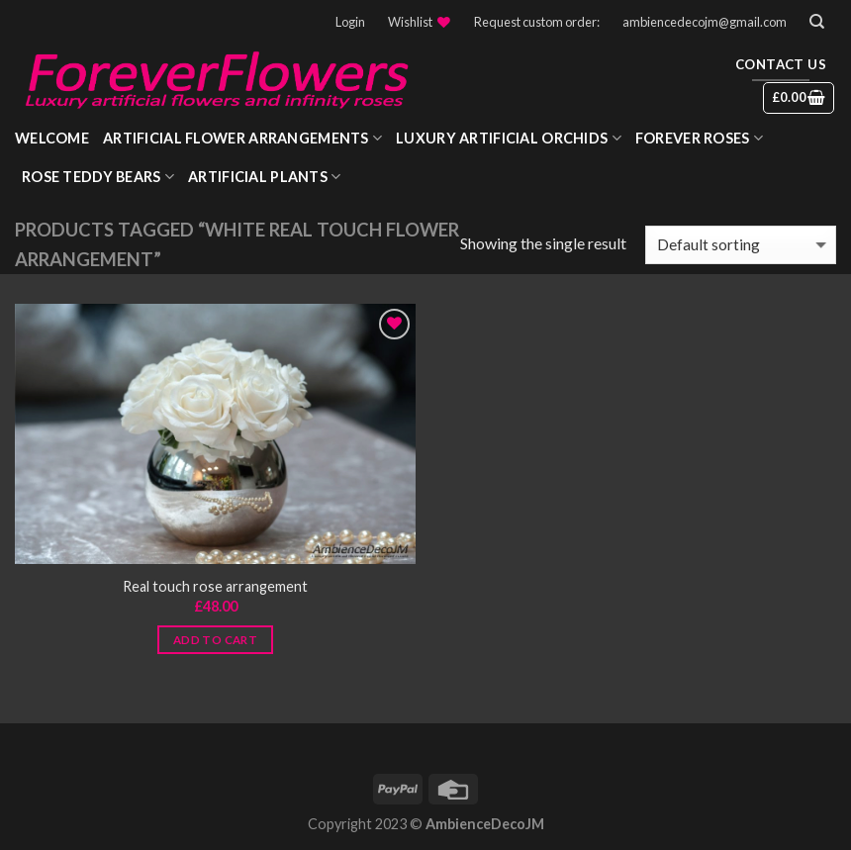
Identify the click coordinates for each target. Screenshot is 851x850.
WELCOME (52, 138)
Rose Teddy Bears (98, 176)
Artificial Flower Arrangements (242, 138)
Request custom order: (537, 22)
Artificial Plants (264, 176)
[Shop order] (740, 245)
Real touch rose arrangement (215, 586)
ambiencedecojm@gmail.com (704, 22)
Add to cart (215, 639)
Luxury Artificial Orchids (508, 138)
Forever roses (699, 138)
